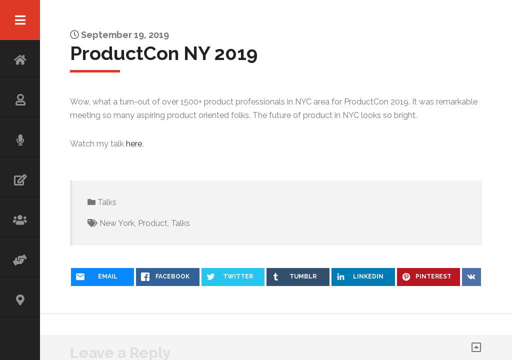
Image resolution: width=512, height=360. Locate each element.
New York (117, 223)
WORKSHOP (20, 220)
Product (153, 223)
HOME (20, 60)
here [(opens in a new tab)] (134, 143)
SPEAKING (20, 140)
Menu (20, 20)
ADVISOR (20, 260)
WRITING (20, 180)
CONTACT (20, 300)
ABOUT (20, 100)
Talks (107, 202)
